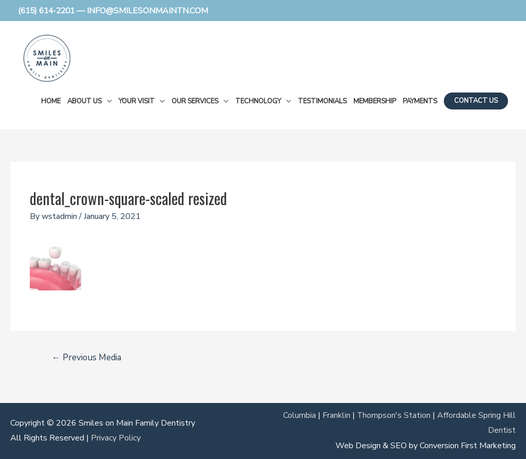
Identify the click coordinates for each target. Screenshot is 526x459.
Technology (258, 100)
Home (51, 100)
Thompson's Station (393, 414)
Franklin (336, 414)
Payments (420, 100)
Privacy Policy (116, 438)
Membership (374, 100)
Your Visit (137, 100)
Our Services (195, 100)
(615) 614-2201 (49, 10)
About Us (84, 100)
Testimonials (322, 100)
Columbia (299, 414)
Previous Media (87, 357)
